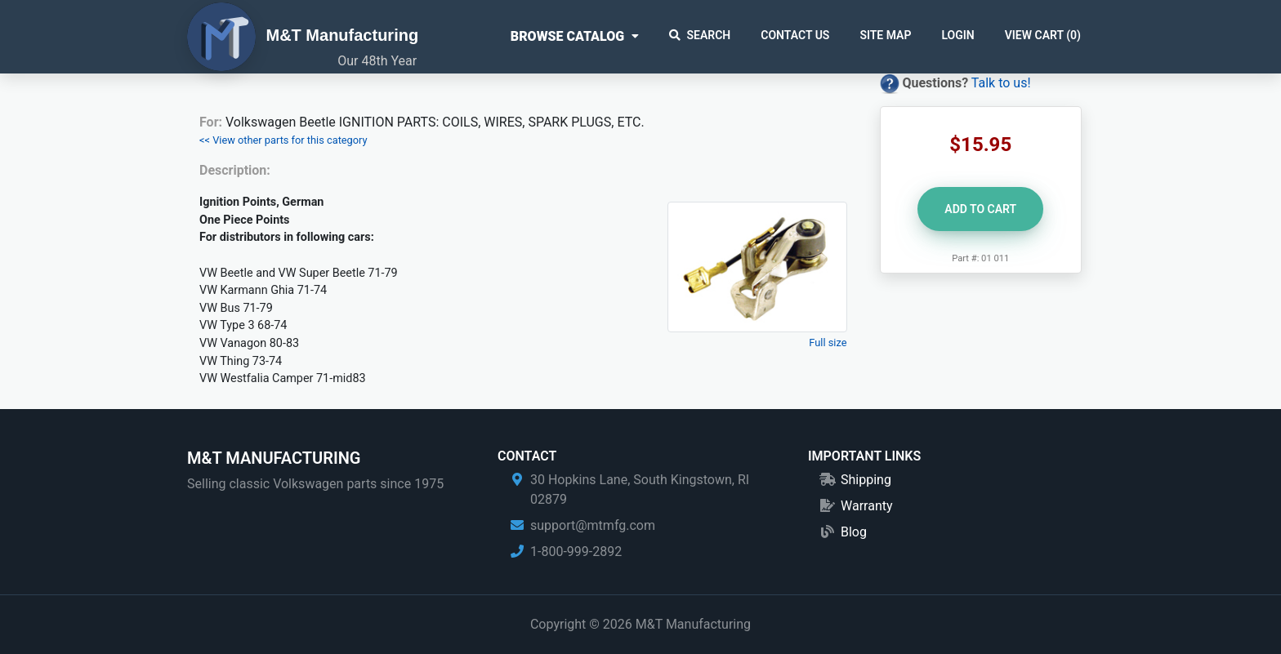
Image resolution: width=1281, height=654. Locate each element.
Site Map (885, 35)
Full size (827, 342)
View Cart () (1043, 35)
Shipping (866, 479)
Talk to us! (1001, 83)
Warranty (867, 506)
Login (957, 35)
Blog (854, 532)
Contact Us (795, 35)
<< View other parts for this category (283, 140)
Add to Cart (980, 209)
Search (700, 35)
